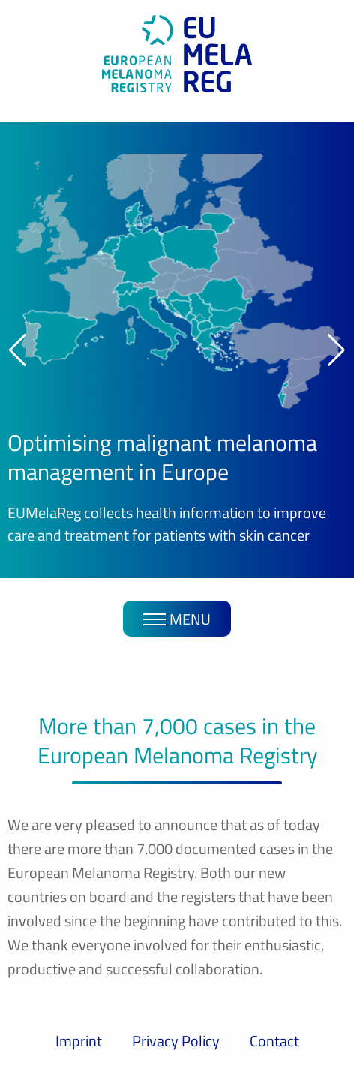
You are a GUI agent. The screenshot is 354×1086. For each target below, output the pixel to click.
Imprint (79, 1040)
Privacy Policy (176, 1040)
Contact (274, 1040)
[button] (18, 350)
